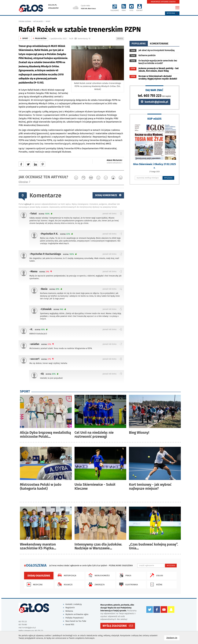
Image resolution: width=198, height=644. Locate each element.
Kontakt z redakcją (73, 604)
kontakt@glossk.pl (154, 101)
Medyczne (34, 584)
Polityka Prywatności (74, 618)
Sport (48, 21)
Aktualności (38, 21)
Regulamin (70, 607)
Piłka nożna (39, 38)
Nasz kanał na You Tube (75, 621)
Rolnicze (64, 584)
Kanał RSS (69, 624)
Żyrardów (53, 8)
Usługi (156, 575)
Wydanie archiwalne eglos (76, 614)
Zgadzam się (172, 637)
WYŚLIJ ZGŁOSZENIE (115, 625)
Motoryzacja (66, 575)
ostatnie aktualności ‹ (114, 163)
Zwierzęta (96, 584)
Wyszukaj (172, 13)
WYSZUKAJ (168, 178)
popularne (139, 43)
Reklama (69, 611)
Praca (124, 575)
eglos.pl (52, 5)
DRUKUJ (120, 38)
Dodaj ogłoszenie (39, 575)
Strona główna (25, 21)
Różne (155, 584)
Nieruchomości (98, 575)
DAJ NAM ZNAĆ (154, 90)
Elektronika (128, 584)
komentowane (159, 43)
